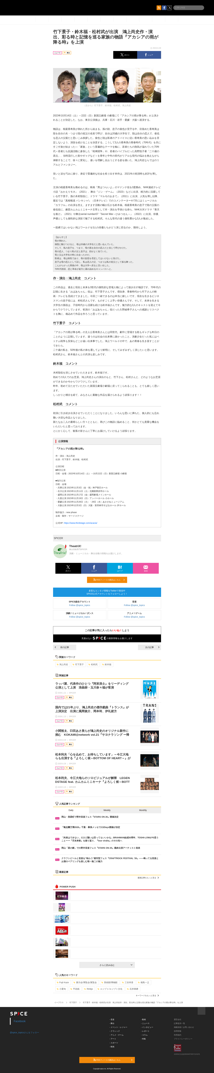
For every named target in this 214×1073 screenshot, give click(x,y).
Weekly (107, 810)
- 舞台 (112, 1023)
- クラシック (115, 1031)
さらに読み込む (116, 965)
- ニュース (145, 1023)
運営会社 (177, 1019)
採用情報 (177, 1031)
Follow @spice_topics (79, 605)
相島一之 (143, 982)
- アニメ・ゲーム (117, 1035)
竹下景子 (78, 664)
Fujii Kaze (63, 982)
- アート (113, 1039)
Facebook (20, 1021)
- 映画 (112, 1047)
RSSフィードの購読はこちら (109, 579)
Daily (71, 810)
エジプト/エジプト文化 (110, 989)
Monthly (143, 810)
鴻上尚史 (62, 664)
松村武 (93, 664)
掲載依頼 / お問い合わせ (184, 1027)
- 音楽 (112, 1019)
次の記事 (152, 647)
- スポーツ (114, 1043)
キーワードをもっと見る (147, 995)
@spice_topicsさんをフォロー (24, 1032)
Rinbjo (88, 989)
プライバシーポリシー (183, 1039)
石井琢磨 (132, 989)
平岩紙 (74, 989)
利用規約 (177, 1035)
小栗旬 (61, 989)
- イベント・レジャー (118, 1027)
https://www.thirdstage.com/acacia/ (80, 523)
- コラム (144, 1035)
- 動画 (143, 1019)
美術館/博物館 (109, 982)
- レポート (145, 1031)
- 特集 (143, 1039)
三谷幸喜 (127, 982)
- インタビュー (147, 1027)
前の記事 (62, 647)
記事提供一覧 (179, 1023)
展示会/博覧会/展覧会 (85, 982)
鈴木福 (106, 664)
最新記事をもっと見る (148, 878)
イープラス (59, 1002)
